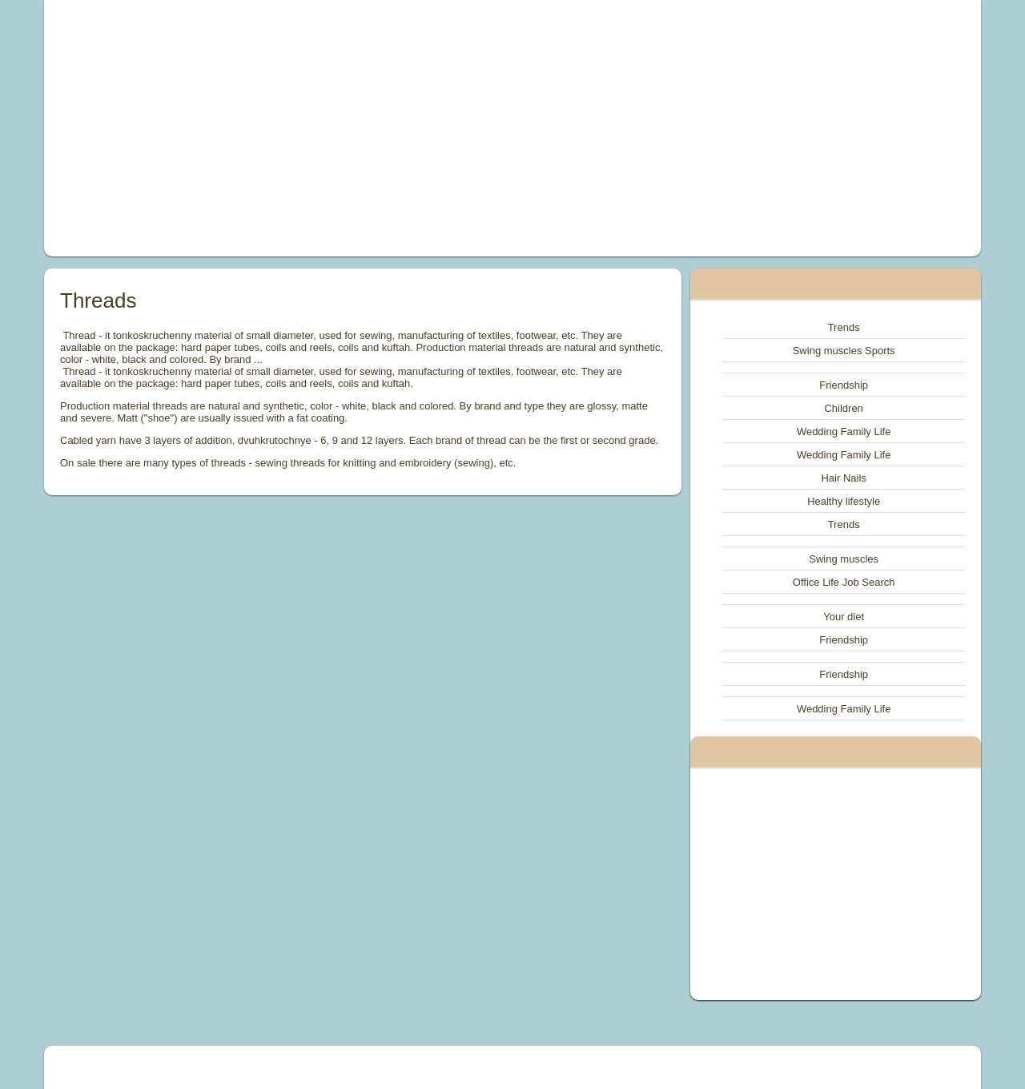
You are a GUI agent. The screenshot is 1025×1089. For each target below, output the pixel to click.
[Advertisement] (331, 128)
